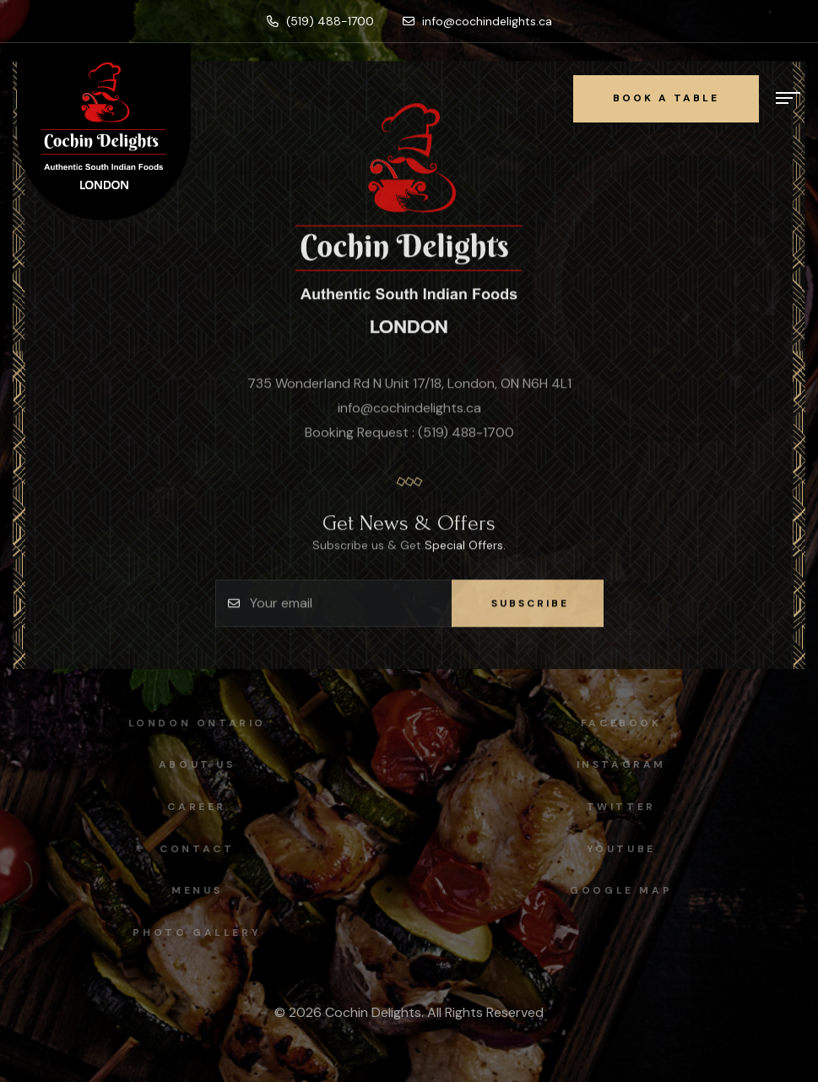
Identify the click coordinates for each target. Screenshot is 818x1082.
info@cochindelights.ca (477, 21)
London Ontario (192, 723)
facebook (625, 723)
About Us (192, 764)
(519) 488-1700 (320, 21)
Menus (192, 890)
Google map (625, 890)
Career (192, 806)
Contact (192, 849)
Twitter (625, 806)
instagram (625, 764)
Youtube (625, 849)
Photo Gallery (192, 932)
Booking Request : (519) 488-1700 (409, 434)
